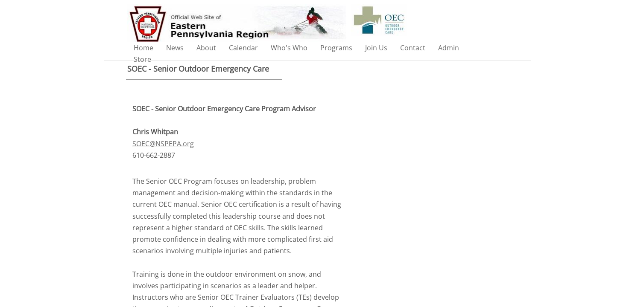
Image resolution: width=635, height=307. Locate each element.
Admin (448, 47)
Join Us (376, 47)
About (206, 47)
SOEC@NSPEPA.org (163, 143)
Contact (412, 47)
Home (143, 47)
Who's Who (289, 47)
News (175, 47)
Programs (336, 47)
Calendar (243, 47)
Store (142, 59)
